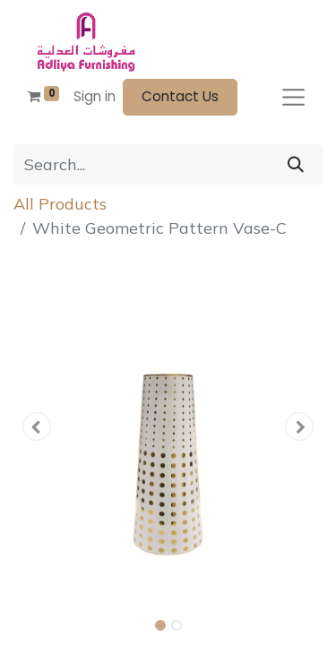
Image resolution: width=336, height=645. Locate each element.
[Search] (296, 164)
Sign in (94, 96)
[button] (36, 426)
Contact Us (180, 96)
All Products (60, 204)
